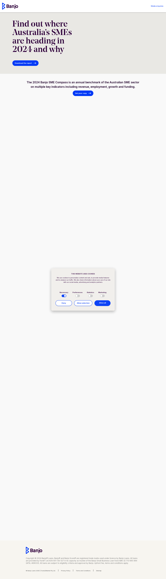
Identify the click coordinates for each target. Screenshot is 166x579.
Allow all (102, 303)
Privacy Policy (65, 570)
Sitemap (98, 570)
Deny (64, 303)
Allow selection (83, 303)
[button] (25, 63)
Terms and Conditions (83, 570)
